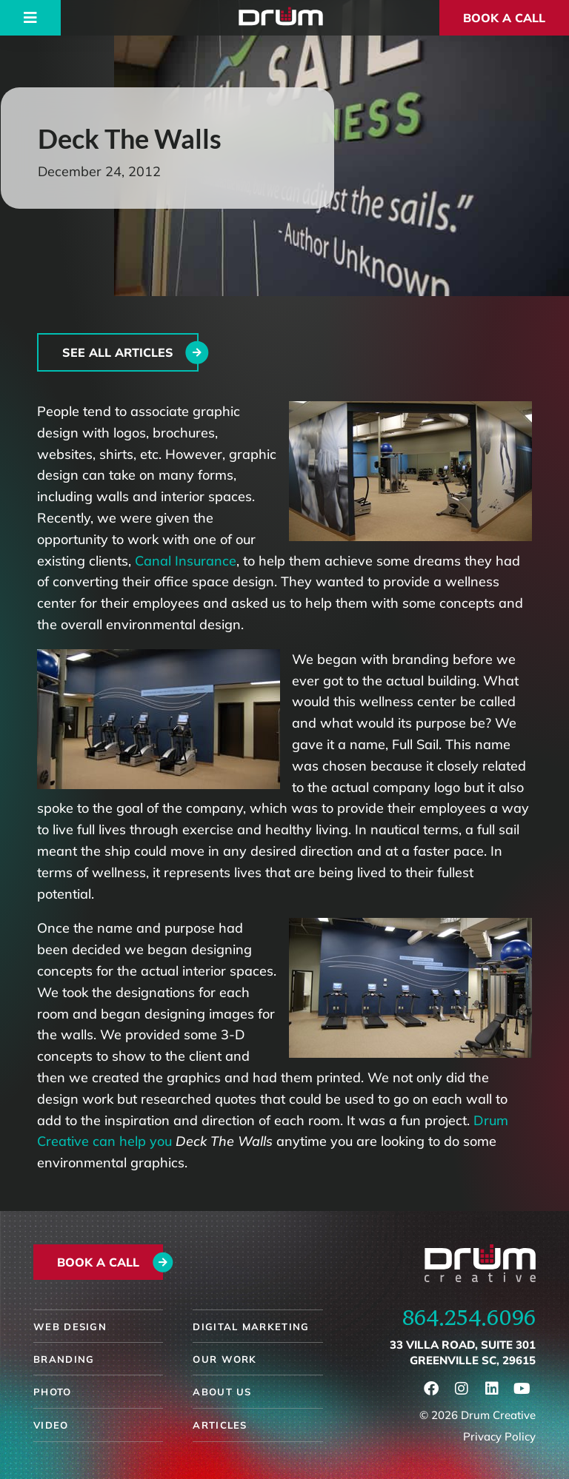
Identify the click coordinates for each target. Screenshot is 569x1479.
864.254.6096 (469, 1316)
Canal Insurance (185, 560)
